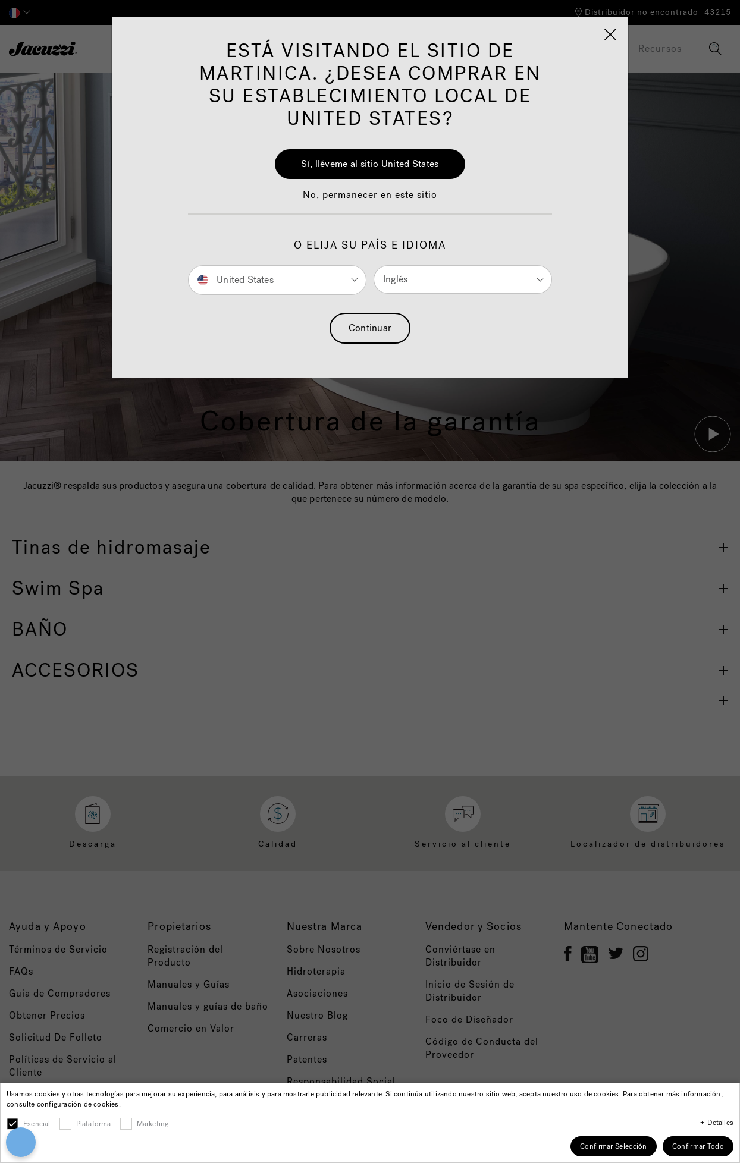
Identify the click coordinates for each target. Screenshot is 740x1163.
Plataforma (93, 1124)
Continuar (370, 328)
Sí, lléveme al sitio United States (369, 164)
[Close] (610, 34)
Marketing (153, 1124)
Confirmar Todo (698, 1146)
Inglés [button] (395, 279)
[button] (370, 200)
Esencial (37, 1124)
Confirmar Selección (613, 1146)
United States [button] (235, 279)
